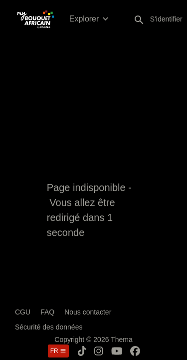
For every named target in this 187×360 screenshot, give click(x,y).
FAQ (47, 312)
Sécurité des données (48, 327)
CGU (22, 312)
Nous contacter (87, 312)
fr (58, 351)
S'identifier (166, 19)
